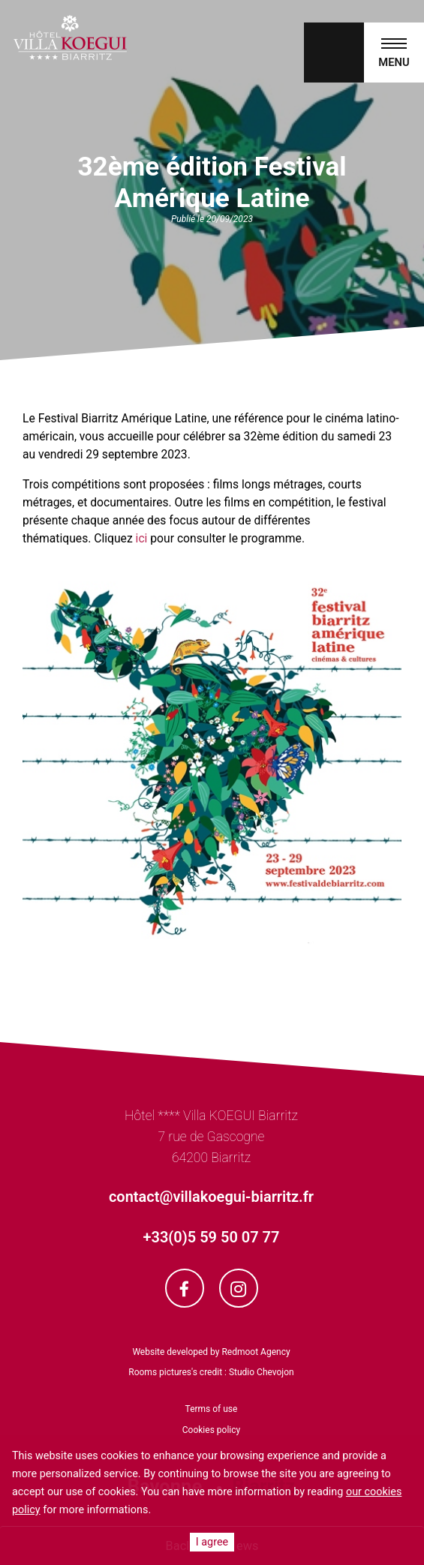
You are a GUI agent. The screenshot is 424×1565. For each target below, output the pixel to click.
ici (142, 538)
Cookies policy (211, 1430)
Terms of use (211, 1409)
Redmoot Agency (255, 1352)
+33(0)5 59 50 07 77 (211, 1237)
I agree (212, 1542)
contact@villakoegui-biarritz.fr (211, 1197)
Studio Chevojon (261, 1372)
